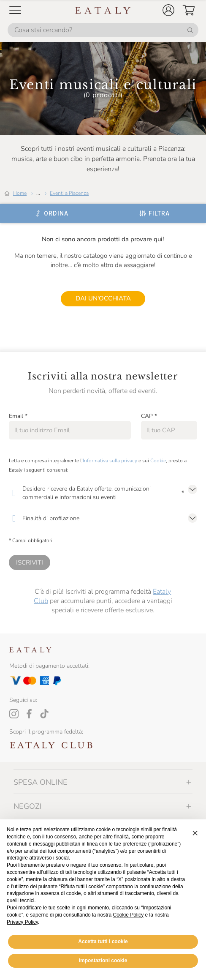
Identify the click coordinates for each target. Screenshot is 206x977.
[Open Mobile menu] (15, 10)
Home (20, 193)
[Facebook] (29, 713)
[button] (168, 10)
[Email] (69, 430)
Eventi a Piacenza (69, 193)
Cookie (158, 460)
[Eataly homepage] (103, 10)
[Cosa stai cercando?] (103, 30)
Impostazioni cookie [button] (103, 960)
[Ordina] (52, 213)
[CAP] (169, 430)
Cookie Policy (128, 915)
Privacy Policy (22, 922)
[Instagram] (14, 713)
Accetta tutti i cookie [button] (102, 941)
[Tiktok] (44, 713)
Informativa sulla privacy (110, 460)
